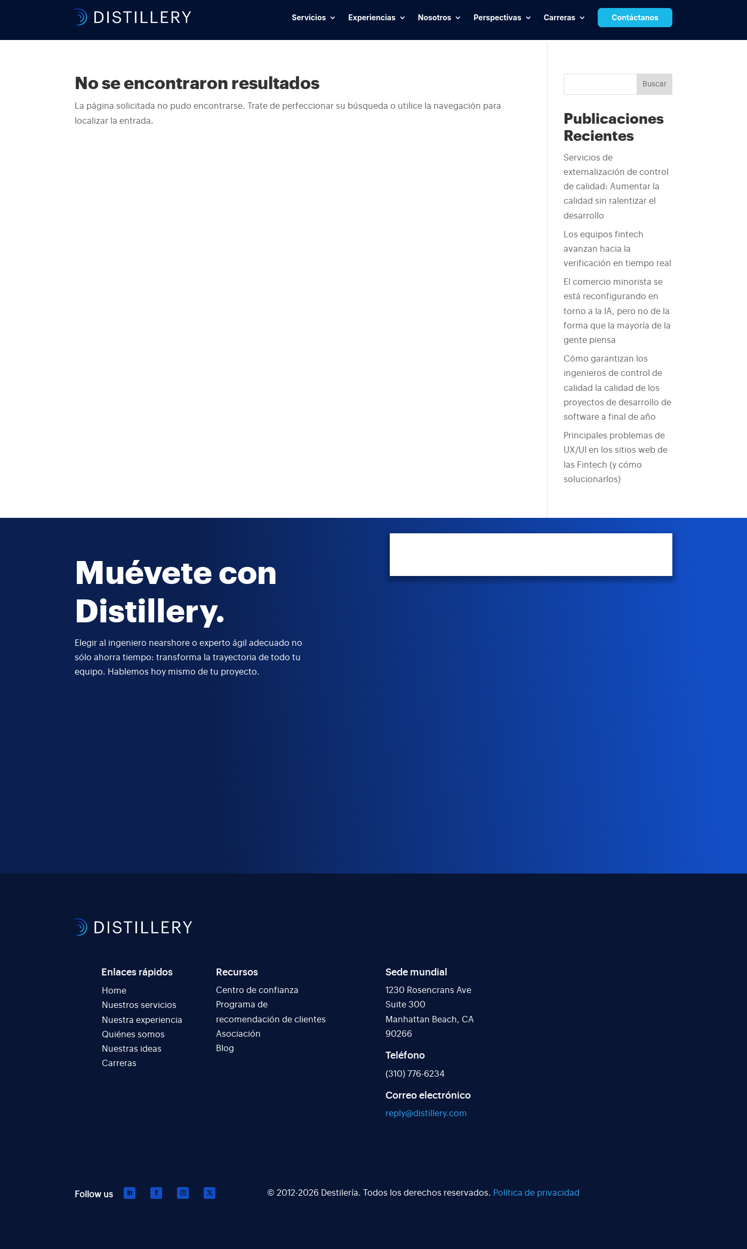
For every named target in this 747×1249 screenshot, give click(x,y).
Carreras (119, 1063)
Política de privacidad (536, 1193)
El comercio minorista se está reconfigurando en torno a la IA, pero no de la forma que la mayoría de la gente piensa (617, 311)
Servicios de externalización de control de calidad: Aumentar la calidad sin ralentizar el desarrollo (616, 187)
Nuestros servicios (139, 1005)
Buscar (654, 84)
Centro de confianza (257, 990)
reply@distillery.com (426, 1113)
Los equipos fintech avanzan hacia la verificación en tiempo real (617, 249)
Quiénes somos (133, 1034)
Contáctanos (635, 17)
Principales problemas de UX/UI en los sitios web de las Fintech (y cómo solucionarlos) (616, 457)
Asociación (238, 1034)
